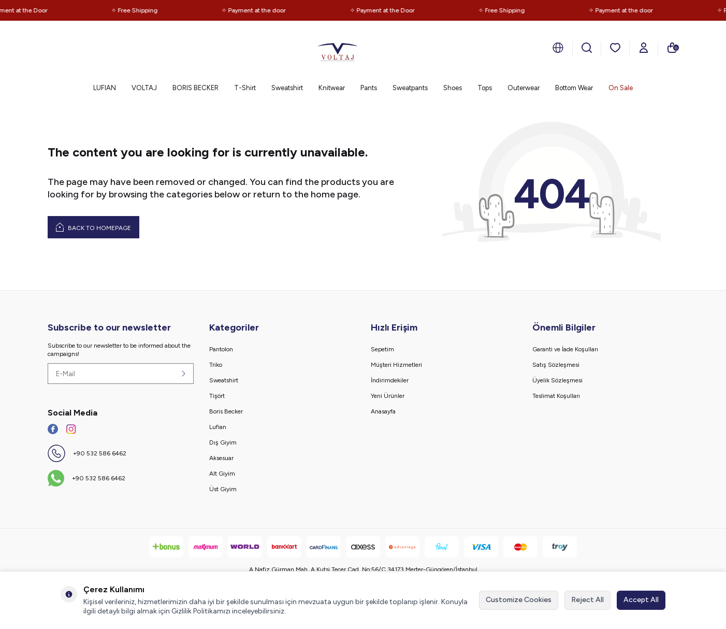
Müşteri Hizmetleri (396, 364)
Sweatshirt (287, 88)
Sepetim (382, 349)
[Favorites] (615, 47)
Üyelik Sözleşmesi (557, 380)
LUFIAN (104, 88)
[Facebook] (53, 429)
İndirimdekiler (390, 380)
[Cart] (672, 47)
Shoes (452, 88)
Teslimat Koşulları (556, 395)
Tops (484, 88)
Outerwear (523, 88)
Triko (215, 364)
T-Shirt (245, 88)
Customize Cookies (518, 599)
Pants (368, 88)
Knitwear (331, 88)
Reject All (587, 599)
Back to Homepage (93, 227)
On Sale (620, 88)
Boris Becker (226, 411)
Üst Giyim (223, 489)
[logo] (337, 49)
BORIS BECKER (195, 88)
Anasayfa (383, 411)
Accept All (641, 599)
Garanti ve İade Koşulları (565, 349)
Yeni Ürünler (387, 395)
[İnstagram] (71, 429)
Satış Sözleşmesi (555, 364)
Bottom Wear (574, 88)
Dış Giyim (223, 442)
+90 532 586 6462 (99, 453)
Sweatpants (410, 88)
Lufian (217, 427)
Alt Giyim (222, 473)
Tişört (217, 395)
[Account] (643, 47)
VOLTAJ (144, 88)
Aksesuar (221, 458)
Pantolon (221, 349)
